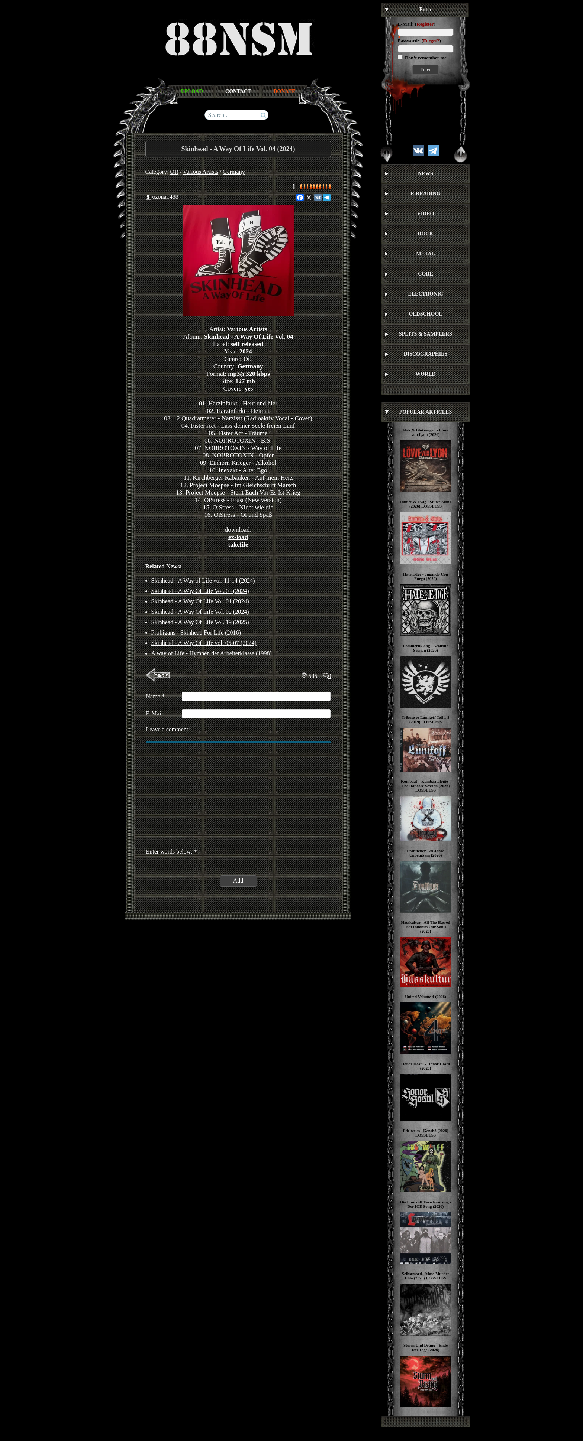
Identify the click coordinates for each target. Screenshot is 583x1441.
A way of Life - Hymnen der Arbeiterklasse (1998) (211, 653)
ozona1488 (165, 196)
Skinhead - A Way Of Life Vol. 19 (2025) (200, 622)
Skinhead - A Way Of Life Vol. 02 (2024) (200, 612)
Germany (234, 172)
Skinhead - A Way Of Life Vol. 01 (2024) (200, 601)
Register (425, 24)
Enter (425, 69)
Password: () (419, 40)
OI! (174, 172)
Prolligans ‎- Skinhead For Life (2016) (196, 632)
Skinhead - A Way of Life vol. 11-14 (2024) (203, 580)
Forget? (431, 40)
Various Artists (200, 172)
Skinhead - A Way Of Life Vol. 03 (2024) (200, 591)
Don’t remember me (425, 58)
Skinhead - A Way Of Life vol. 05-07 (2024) (204, 643)
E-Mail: (406, 24)
